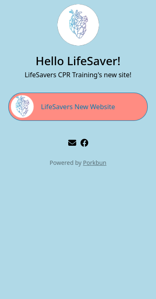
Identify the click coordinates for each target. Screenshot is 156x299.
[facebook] (84, 142)
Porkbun (94, 163)
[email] (72, 142)
